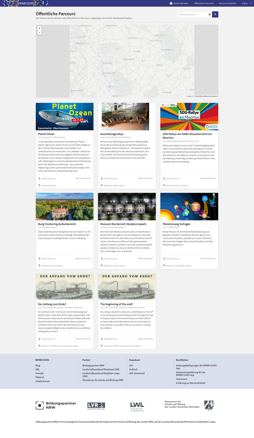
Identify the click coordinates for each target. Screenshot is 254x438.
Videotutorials (42, 381)
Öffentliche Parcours (204, 3)
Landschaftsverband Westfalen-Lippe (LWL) (101, 375)
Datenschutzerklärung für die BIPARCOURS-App (190, 374)
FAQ (37, 369)
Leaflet (189, 96)
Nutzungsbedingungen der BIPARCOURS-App (196, 367)
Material (39, 377)
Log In (246, 3)
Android (133, 369)
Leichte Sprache (179, 3)
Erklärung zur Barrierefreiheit (190, 382)
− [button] (39, 33)
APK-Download (136, 373)
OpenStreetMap (201, 96)
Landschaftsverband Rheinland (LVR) (101, 369)
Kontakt (39, 373)
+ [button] (39, 28)
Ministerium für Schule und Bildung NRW (102, 380)
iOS (131, 365)
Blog (37, 365)
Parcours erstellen (228, 3)
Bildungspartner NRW (93, 365)
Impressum (181, 378)
